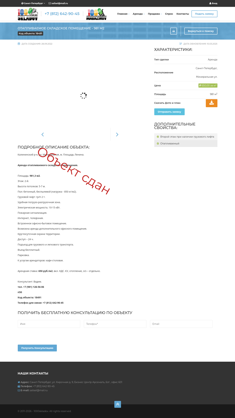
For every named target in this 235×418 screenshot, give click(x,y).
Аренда (139, 13)
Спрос (169, 13)
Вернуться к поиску (201, 31)
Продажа (155, 13)
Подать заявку (204, 13)
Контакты (182, 13)
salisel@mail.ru (58, 3)
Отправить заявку (169, 111)
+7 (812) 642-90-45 (62, 13)
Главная (123, 13)
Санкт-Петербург (33, 3)
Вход (213, 3)
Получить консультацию (37, 348)
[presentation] (44, 338)
